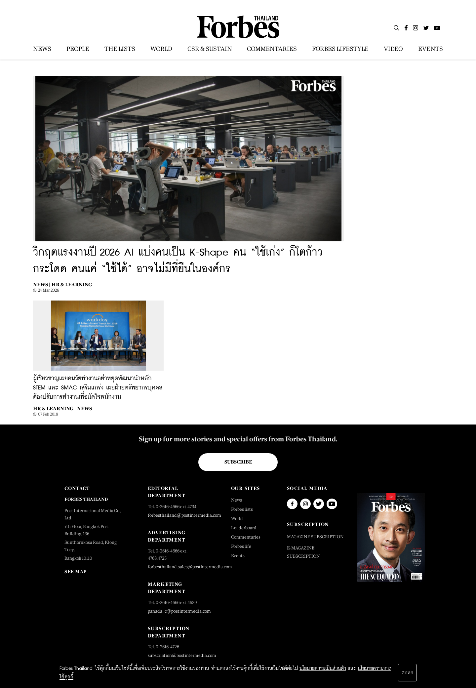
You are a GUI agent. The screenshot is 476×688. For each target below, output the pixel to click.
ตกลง (407, 672)
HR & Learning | (54, 408)
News (84, 408)
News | (41, 284)
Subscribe (238, 462)
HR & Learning (72, 284)
